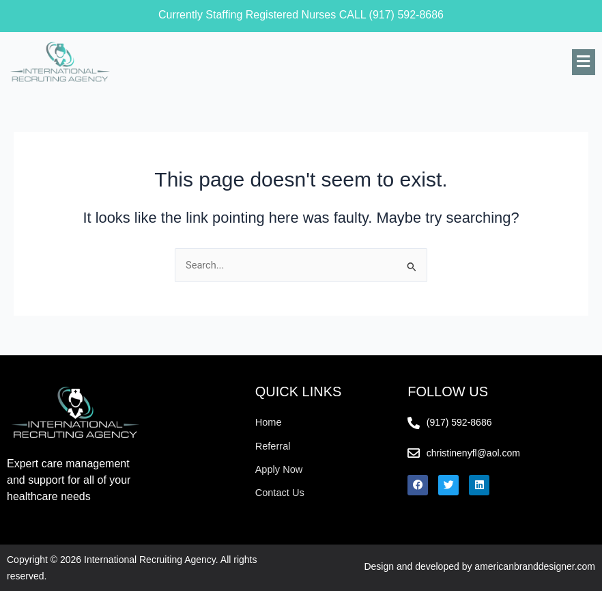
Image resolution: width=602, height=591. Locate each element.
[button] (583, 62)
